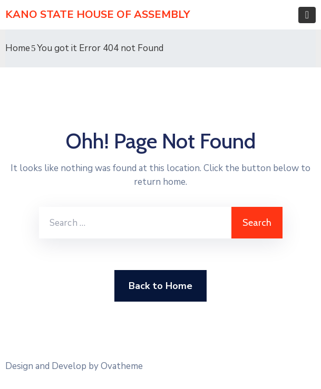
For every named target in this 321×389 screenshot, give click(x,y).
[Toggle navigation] (307, 15)
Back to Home (160, 286)
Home (17, 48)
